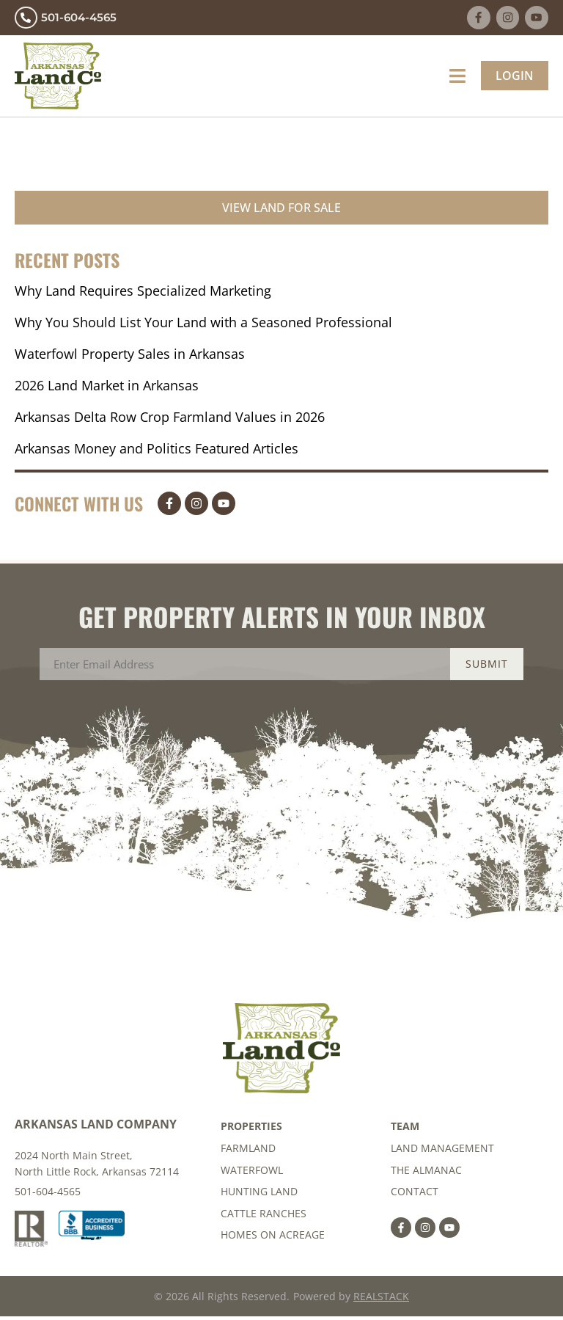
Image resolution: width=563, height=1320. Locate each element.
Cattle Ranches (263, 1217)
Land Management (442, 1151)
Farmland (248, 1151)
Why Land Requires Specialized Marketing (143, 293)
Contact (414, 1195)
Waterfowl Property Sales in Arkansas (130, 356)
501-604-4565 (48, 1194)
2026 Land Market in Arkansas (107, 387)
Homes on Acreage (273, 1239)
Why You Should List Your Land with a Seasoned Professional (203, 324)
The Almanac (426, 1173)
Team (405, 1129)
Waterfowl (252, 1173)
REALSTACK (381, 1300)
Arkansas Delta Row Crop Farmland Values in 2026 (170, 419)
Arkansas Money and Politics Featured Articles (156, 450)
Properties (251, 1129)
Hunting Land (259, 1195)
